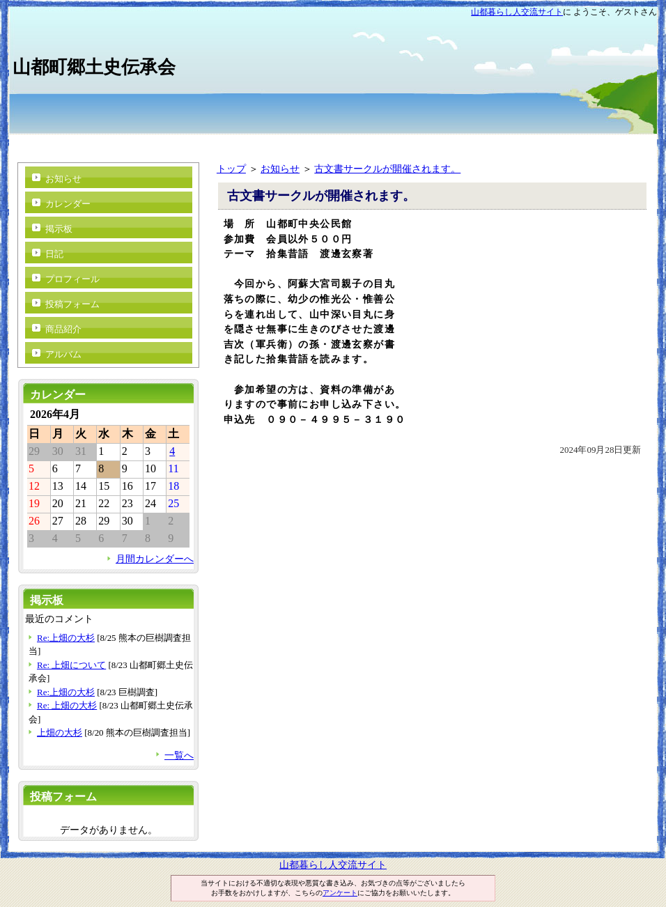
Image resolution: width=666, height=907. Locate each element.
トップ (231, 168)
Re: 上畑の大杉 (67, 705)
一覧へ (179, 755)
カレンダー (68, 204)
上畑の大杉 (59, 732)
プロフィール (72, 279)
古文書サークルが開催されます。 (387, 168)
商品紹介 (63, 329)
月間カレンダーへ (155, 558)
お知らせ (280, 168)
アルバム (63, 354)
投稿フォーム (72, 304)
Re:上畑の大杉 (66, 638)
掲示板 (58, 229)
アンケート (340, 893)
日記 (54, 254)
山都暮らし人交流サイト (517, 12)
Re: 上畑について (71, 665)
